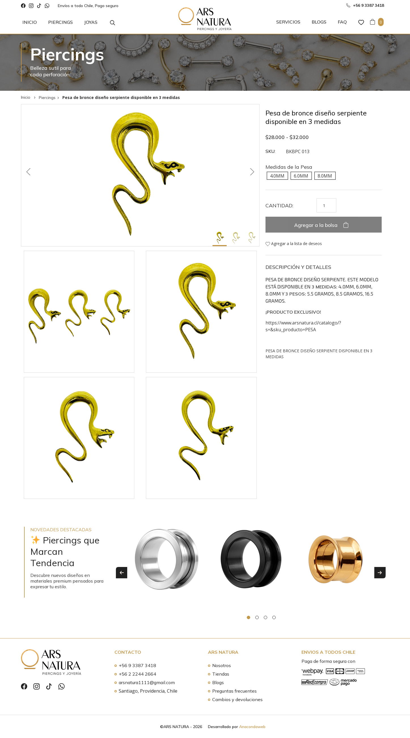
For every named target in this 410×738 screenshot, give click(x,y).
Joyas (90, 22)
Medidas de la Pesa (288, 167)
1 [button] (248, 617)
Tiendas (220, 674)
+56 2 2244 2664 (137, 674)
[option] (166, 565)
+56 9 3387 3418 (137, 665)
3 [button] (265, 617)
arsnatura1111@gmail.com (147, 682)
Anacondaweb (252, 726)
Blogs (319, 22)
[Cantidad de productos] (326, 205)
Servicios (288, 22)
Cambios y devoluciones (237, 699)
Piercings (60, 22)
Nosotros (221, 665)
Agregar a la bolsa (316, 225)
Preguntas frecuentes (234, 691)
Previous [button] (121, 573)
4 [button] (274, 617)
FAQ (342, 22)
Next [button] (380, 573)
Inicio (29, 22)
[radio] (277, 175)
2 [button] (257, 617)
